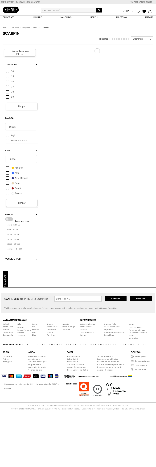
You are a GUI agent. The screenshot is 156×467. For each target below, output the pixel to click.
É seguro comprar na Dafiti (109, 367)
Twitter (6, 359)
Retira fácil (140, 369)
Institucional (72, 362)
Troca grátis (141, 365)
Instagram (7, 362)
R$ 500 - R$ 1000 (13, 244)
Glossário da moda (37, 367)
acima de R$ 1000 (14, 249)
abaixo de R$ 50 (13, 225)
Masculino (140, 299)
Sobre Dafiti (72, 359)
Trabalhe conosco (75, 364)
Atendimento (34, 359)
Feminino (15, 28)
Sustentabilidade (105, 356)
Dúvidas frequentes (37, 356)
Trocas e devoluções (38, 362)
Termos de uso (35, 370)
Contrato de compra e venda (110, 364)
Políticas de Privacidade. (108, 308)
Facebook (7, 356)
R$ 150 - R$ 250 (13, 235)
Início (5, 28)
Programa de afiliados (107, 359)
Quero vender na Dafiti (77, 370)
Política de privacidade (108, 362)
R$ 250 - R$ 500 (13, 239)
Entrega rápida (142, 361)
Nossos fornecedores (76, 367)
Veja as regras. (48, 308)
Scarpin (46, 28)
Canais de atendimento (141, 2)
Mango (20, 327)
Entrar (127, 11)
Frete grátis (141, 356)
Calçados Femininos (31, 28)
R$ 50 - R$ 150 (12, 230)
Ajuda (131, 324)
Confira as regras (120, 405)
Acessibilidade (73, 356)
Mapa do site (34, 364)
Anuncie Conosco (105, 370)
